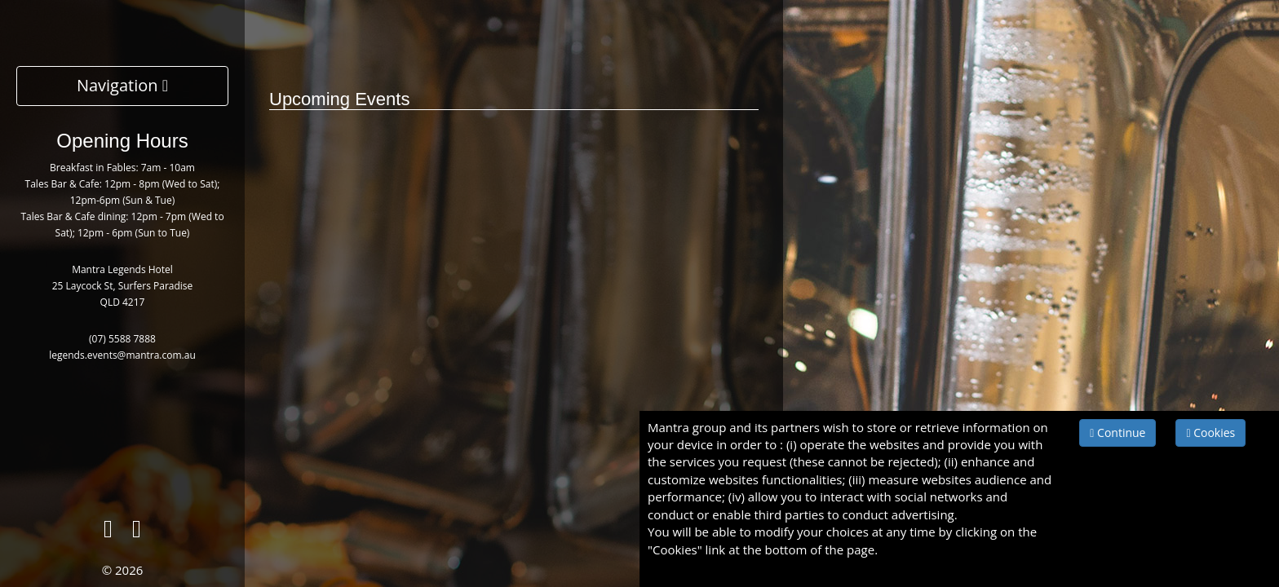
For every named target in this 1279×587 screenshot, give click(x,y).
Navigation (122, 85)
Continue (1117, 432)
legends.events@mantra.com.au (122, 355)
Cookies (1210, 432)
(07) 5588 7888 (122, 339)
